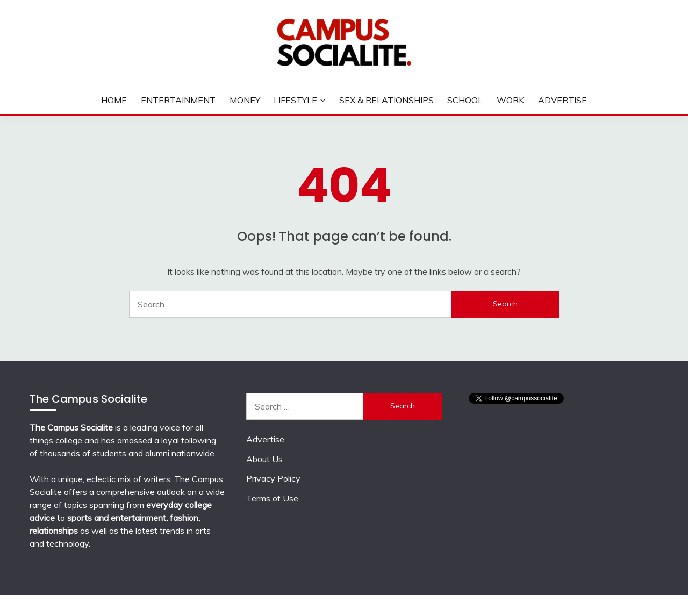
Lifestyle (295, 100)
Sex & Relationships (386, 100)
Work (510, 100)
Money (245, 100)
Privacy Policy (273, 478)
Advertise (562, 100)
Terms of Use (272, 498)
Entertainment (178, 100)
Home (114, 100)
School (465, 100)
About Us (264, 459)
